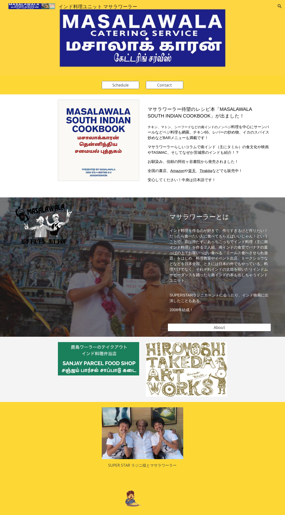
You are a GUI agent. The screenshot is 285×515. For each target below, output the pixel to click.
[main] (208, 146)
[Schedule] (120, 85)
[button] (279, 6)
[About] (219, 327)
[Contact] (164, 85)
